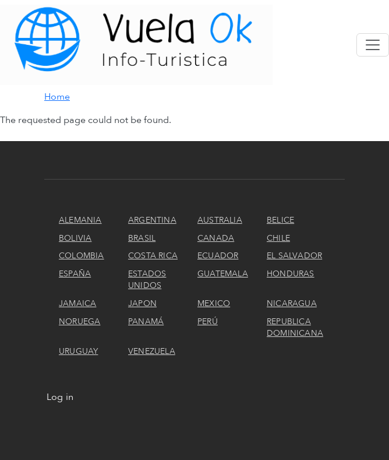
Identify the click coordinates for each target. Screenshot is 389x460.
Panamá (146, 321)
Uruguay (78, 351)
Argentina (152, 220)
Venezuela (151, 351)
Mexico (213, 303)
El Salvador (294, 255)
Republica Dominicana (295, 327)
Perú (207, 321)
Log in (60, 397)
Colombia (81, 255)
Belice (280, 220)
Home (57, 96)
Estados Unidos (147, 280)
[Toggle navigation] (372, 45)
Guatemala (222, 273)
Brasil (141, 238)
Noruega (79, 321)
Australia (219, 220)
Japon (142, 303)
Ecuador (217, 255)
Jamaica (77, 303)
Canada (215, 238)
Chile (278, 238)
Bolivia (75, 238)
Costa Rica (153, 255)
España (75, 273)
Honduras (290, 273)
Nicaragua (292, 303)
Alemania (80, 220)
